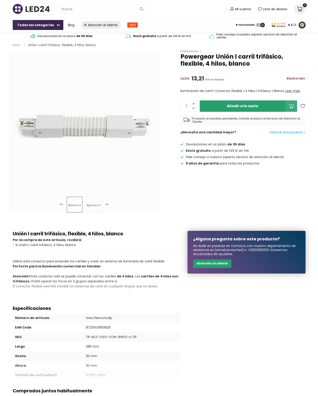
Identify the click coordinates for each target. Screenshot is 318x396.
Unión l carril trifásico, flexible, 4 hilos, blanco (62, 45)
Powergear (189, 51)
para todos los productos (222, 163)
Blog (71, 25)
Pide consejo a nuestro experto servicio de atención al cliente (256, 36)
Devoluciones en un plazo (64, 36)
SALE (132, 25)
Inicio (16, 45)
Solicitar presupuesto (287, 132)
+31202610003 (258, 250)
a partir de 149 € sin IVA (162, 36)
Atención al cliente (212, 263)
